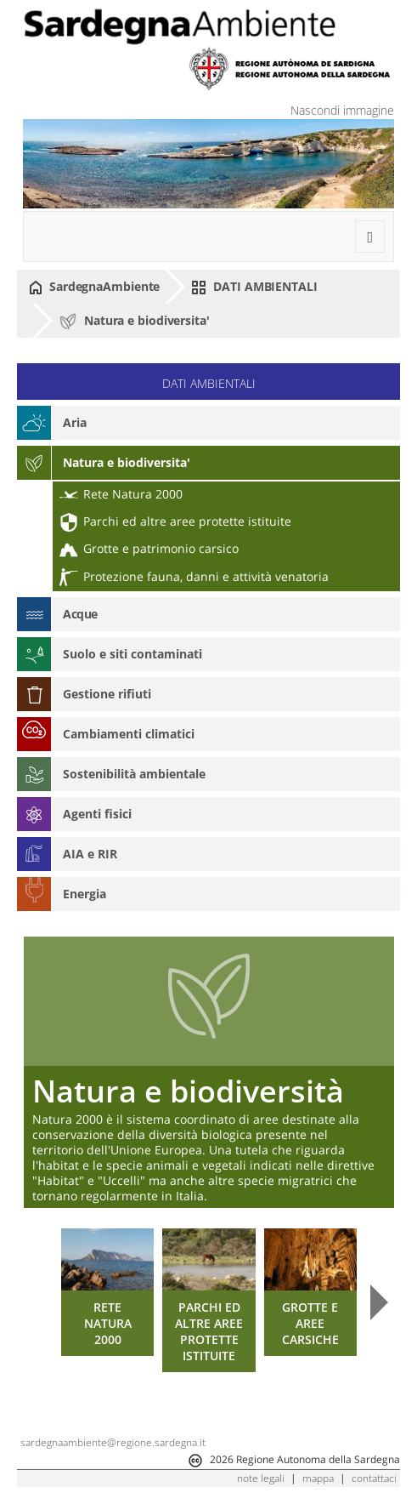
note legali (261, 1478)
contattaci (374, 1478)
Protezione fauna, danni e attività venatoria (194, 576)
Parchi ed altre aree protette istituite (175, 521)
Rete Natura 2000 (121, 494)
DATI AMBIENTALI (254, 286)
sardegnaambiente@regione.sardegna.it (113, 1442)
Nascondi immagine (342, 110)
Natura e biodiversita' (134, 321)
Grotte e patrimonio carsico (149, 548)
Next (379, 1303)
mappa (318, 1478)
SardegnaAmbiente (94, 286)
